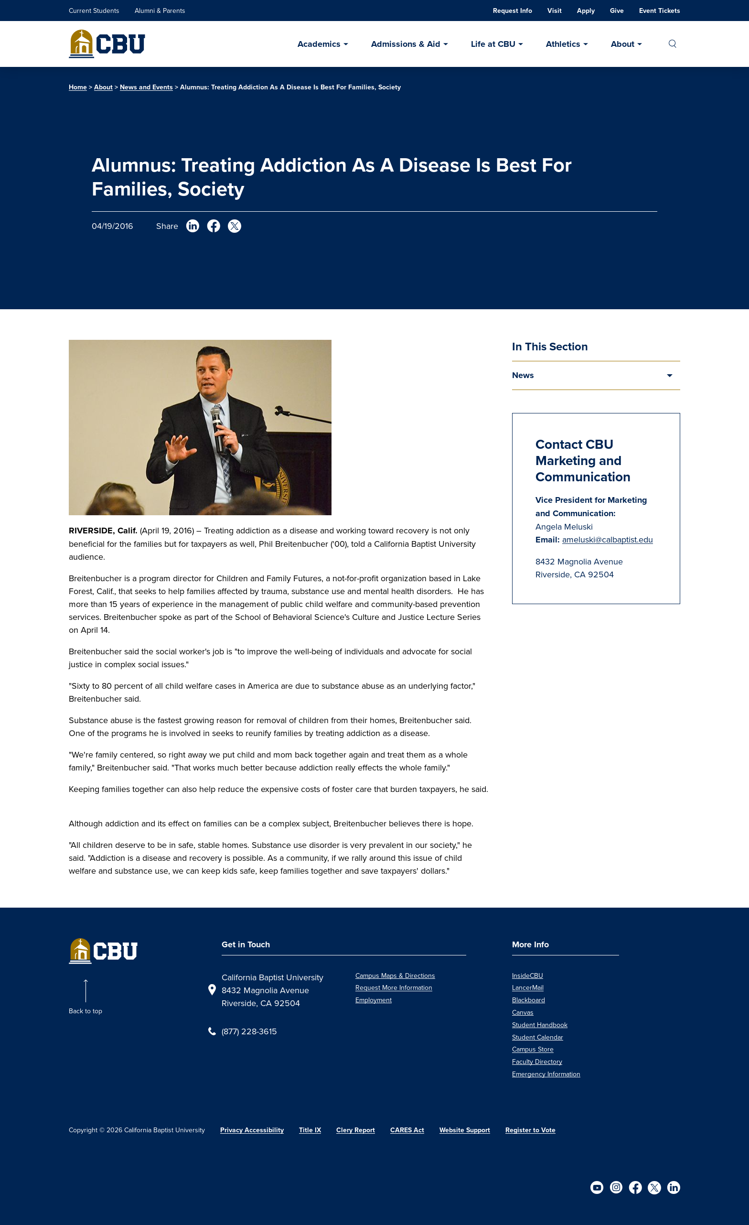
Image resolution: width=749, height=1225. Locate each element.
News (523, 375)
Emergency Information (546, 1074)
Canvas (523, 1012)
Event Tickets (659, 11)
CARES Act (407, 1130)
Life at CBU (493, 44)
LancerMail (528, 987)
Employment (373, 1000)
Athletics (563, 44)
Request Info (512, 11)
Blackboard (528, 1000)
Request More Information (393, 987)
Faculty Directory (537, 1061)
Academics (319, 44)
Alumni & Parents (160, 10)
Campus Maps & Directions (395, 975)
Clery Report (355, 1130)
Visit (554, 11)
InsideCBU (527, 975)
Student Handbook (539, 1025)
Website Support (464, 1130)
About (622, 44)
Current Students (94, 10)
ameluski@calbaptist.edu (607, 539)
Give (617, 11)
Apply (586, 11)
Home (78, 87)
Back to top (85, 1011)
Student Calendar (537, 1037)
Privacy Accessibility (252, 1130)
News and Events (146, 87)
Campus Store (533, 1049)
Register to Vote (530, 1130)
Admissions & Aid (405, 44)
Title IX (310, 1130)
